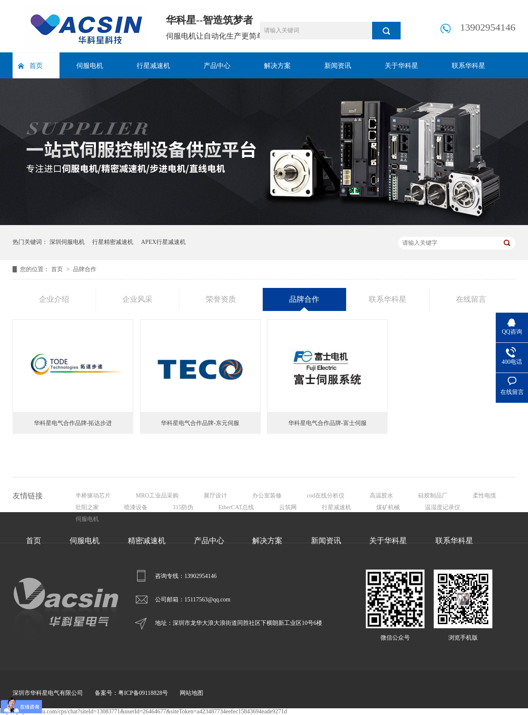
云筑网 (288, 507)
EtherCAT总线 (236, 507)
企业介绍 (54, 299)
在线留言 (471, 299)
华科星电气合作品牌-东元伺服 (200, 423)
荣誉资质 (221, 299)
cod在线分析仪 (325, 495)
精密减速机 (147, 540)
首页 (36, 65)
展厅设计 (215, 495)
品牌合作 (84, 269)
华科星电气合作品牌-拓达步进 (73, 423)
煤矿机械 (388, 507)
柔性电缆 (484, 495)
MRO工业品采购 (157, 495)
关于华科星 (401, 65)
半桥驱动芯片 (93, 495)
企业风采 (137, 299)
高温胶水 (381, 495)
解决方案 (277, 65)
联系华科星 (468, 65)
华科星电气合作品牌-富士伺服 (327, 423)
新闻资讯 (337, 65)
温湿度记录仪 (442, 507)
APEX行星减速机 (163, 242)
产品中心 (217, 65)
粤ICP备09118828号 (143, 693)
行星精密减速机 (112, 242)
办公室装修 (267, 495)
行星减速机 (153, 65)
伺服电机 (89, 65)
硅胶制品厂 (433, 495)
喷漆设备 (136, 507)
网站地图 (191, 693)
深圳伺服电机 (67, 242)
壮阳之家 (87, 507)
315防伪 (183, 507)
